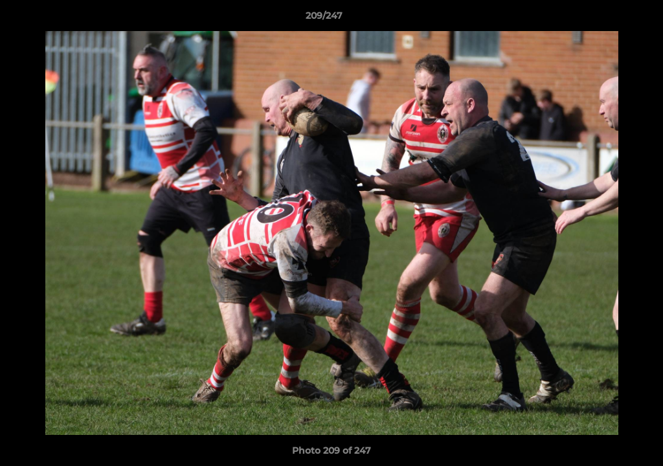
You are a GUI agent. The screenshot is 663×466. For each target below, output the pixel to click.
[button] (608, 19)
